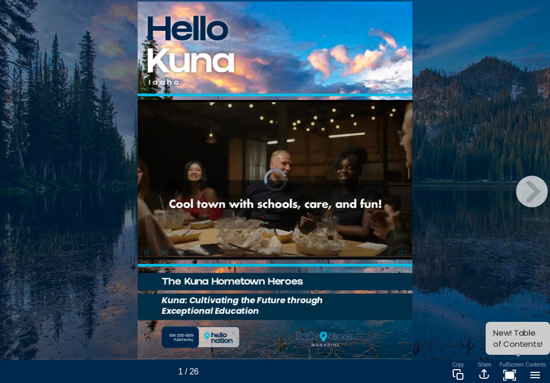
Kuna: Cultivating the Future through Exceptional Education (242, 305)
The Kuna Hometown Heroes (232, 283)
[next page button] (532, 191)
